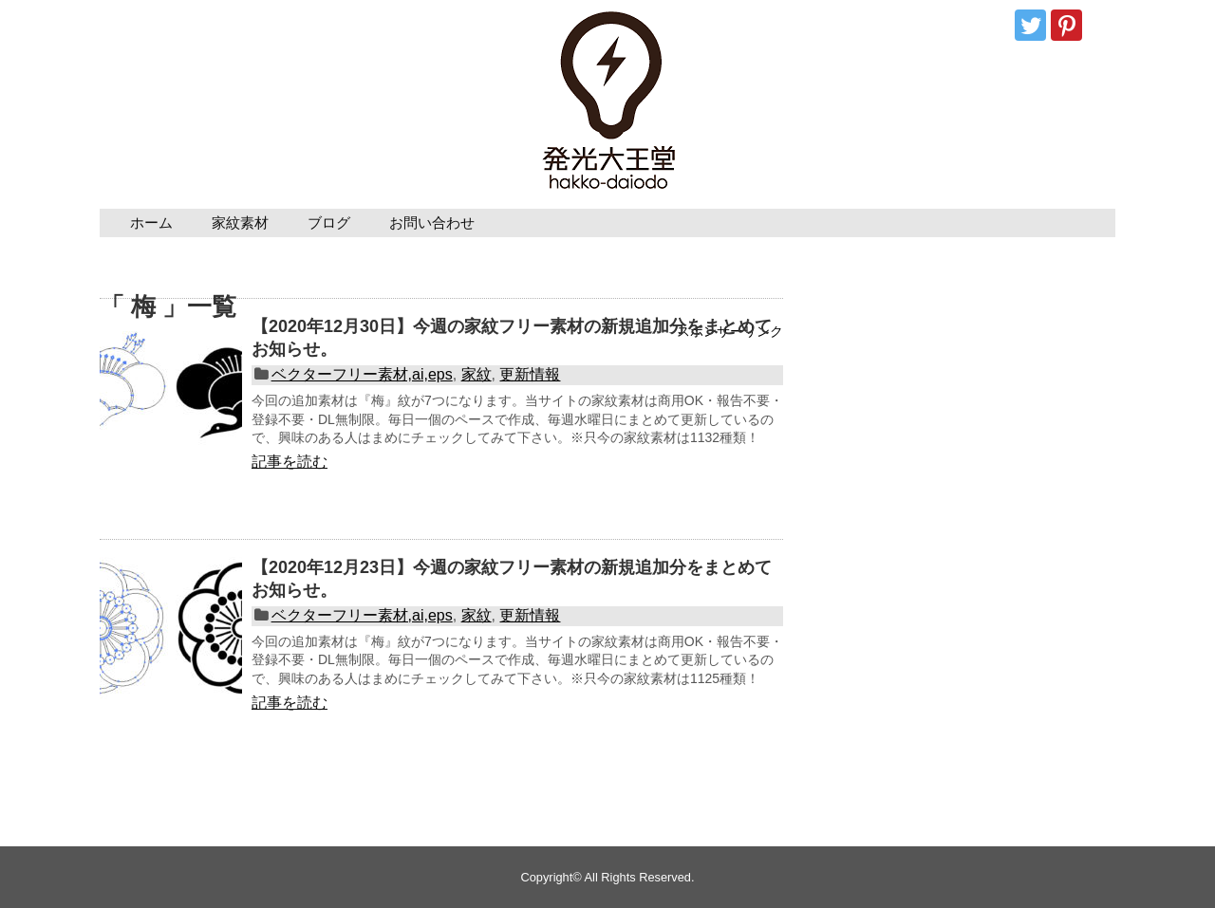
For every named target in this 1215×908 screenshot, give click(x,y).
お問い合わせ (432, 222)
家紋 (476, 374)
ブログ (329, 222)
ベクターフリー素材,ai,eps (362, 374)
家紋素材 (240, 222)
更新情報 (529, 374)
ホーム (151, 222)
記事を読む (289, 462)
